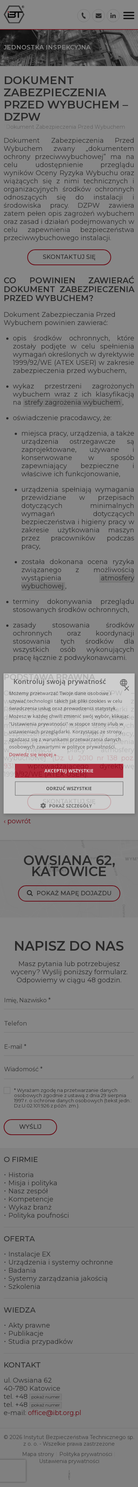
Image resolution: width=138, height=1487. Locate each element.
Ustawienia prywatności (69, 1461)
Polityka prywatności (85, 1454)
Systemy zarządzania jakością (58, 1279)
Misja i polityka (32, 1183)
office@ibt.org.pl (54, 1413)
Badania (22, 1270)
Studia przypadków (40, 1342)
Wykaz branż (30, 1207)
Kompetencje (30, 1199)
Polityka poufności (38, 1215)
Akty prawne (29, 1325)
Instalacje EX (29, 1254)
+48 (38, 1397)
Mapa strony (38, 1454)
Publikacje (25, 1333)
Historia (21, 1175)
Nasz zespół (28, 1191)
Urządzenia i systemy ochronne (60, 1262)
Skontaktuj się (69, 256)
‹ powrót (17, 821)
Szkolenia (24, 1287)
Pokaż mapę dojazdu (74, 893)
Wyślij (30, 1126)
